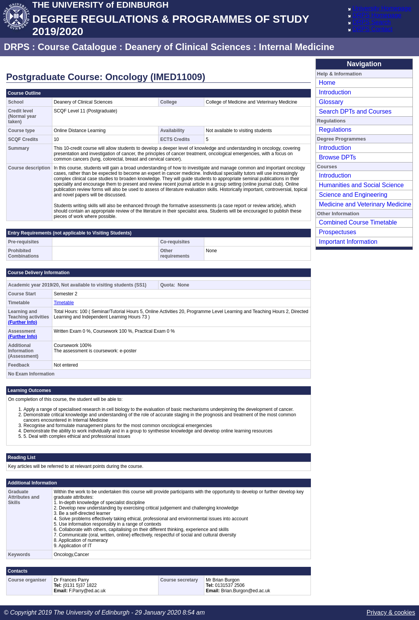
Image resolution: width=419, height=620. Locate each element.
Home (327, 82)
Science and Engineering (353, 194)
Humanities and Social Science (361, 185)
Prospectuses (337, 232)
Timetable (64, 302)
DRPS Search (371, 22)
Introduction (335, 92)
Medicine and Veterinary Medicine (365, 204)
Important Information (348, 241)
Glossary (331, 102)
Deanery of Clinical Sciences (188, 47)
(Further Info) (22, 322)
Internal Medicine (296, 47)
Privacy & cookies (391, 612)
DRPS (17, 47)
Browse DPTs (337, 157)
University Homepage (381, 8)
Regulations (335, 129)
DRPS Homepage (376, 15)
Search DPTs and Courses (355, 111)
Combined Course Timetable (358, 222)
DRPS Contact (372, 29)
